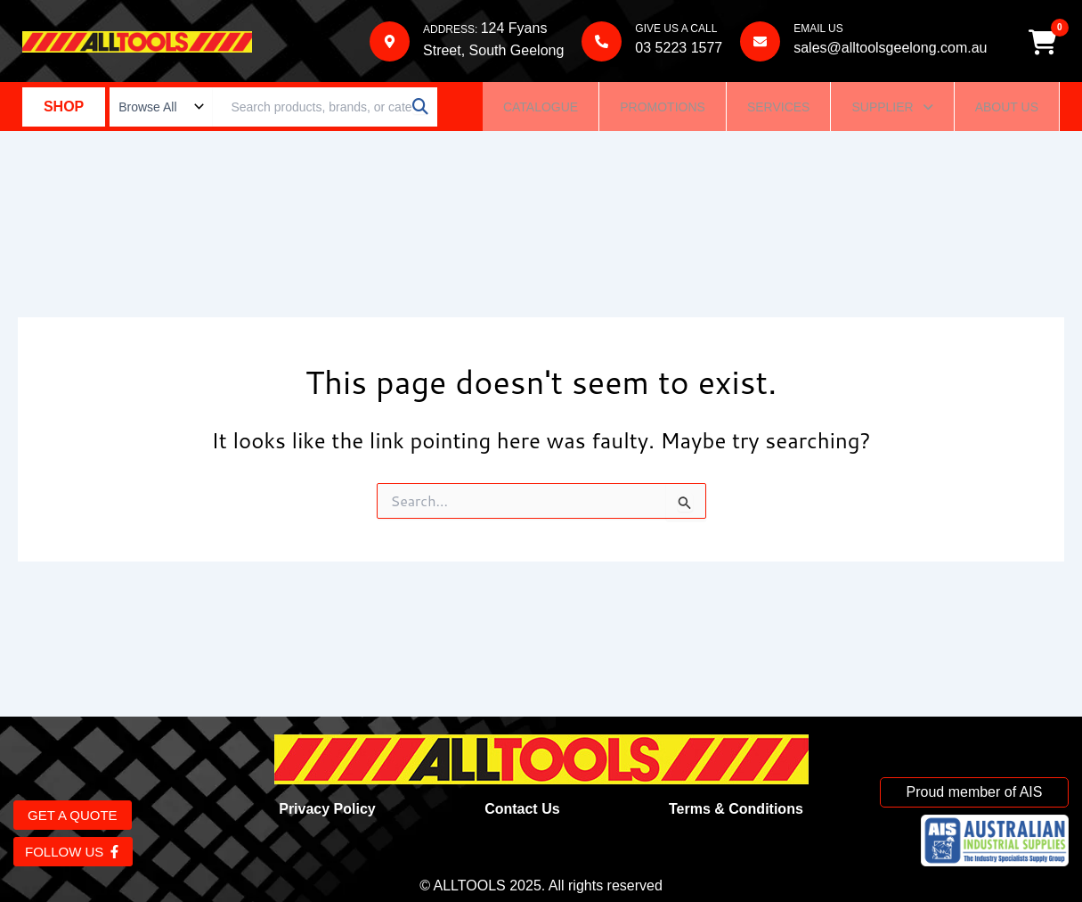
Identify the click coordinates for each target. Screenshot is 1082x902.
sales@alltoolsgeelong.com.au (889, 49)
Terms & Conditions (736, 808)
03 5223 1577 (677, 49)
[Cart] (1045, 42)
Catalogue (540, 110)
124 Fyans (513, 29)
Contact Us (521, 808)
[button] (892, 110)
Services (778, 110)
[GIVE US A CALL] (601, 43)
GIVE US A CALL (675, 30)
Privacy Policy (327, 808)
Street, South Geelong (492, 52)
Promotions (662, 110)
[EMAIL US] (759, 43)
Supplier (891, 110)
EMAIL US (817, 30)
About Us (1006, 110)
